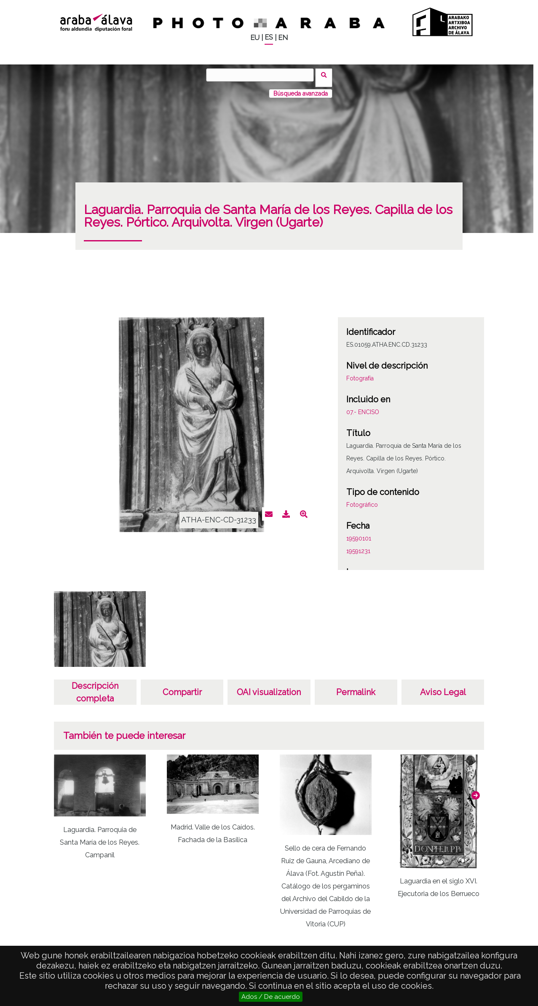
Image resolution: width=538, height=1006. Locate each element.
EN (283, 38)
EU (255, 38)
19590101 (358, 533)
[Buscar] (263, 75)
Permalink (355, 687)
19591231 (358, 545)
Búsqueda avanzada (300, 88)
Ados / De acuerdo (270, 997)
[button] (475, 790)
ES (269, 37)
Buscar (326, 74)
